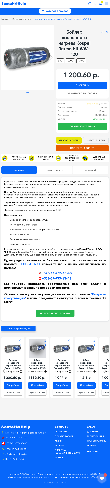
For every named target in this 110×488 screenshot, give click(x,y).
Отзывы (91, 445)
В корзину (82, 85)
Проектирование (96, 441)
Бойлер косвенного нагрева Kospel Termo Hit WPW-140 (37, 364)
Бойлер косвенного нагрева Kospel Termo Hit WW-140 (86, 364)
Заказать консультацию (82, 126)
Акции (58, 441)
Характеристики (55, 170)
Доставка (92, 431)
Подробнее (13, 385)
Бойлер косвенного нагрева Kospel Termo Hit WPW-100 (13, 364)
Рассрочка (61, 431)
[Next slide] (51, 57)
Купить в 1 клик (96, 140)
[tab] (27, 92)
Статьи (59, 457)
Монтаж (59, 445)
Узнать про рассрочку (82, 93)
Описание (19, 170)
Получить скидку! (82, 148)
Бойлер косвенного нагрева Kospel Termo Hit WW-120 (63, 19)
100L (70, 60)
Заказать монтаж (68, 140)
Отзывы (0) (90, 170)
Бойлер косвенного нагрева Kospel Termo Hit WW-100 (62, 364)
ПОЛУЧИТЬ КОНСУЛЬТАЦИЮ (55, 313)
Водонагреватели (21, 19)
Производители (96, 436)
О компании (61, 427)
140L (81, 60)
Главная (5, 19)
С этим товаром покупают (18, 328)
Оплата (91, 427)
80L (60, 60)
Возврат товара (64, 436)
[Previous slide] (4, 57)
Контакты (92, 451)
